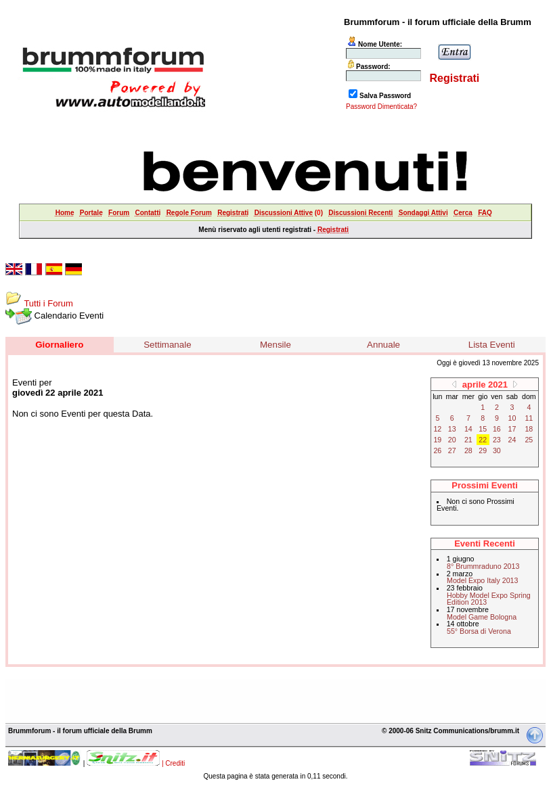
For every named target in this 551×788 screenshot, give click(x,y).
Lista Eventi (491, 345)
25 (529, 440)
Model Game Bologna (481, 617)
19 (437, 440)
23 (497, 440)
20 (452, 440)
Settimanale (167, 345)
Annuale (383, 345)
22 (483, 440)
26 (437, 450)
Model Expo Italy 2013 (482, 580)
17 (512, 429)
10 (512, 418)
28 (468, 450)
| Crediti (173, 763)
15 (483, 429)
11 (529, 418)
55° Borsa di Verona (479, 631)
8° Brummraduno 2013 (483, 566)
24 (512, 440)
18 (529, 429)
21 (468, 440)
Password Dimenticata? (381, 106)
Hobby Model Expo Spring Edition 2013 (489, 599)
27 (452, 450)
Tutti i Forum (48, 303)
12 (437, 429)
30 (497, 450)
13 (452, 429)
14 (468, 429)
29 (483, 450)
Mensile (275, 345)
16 (497, 429)
